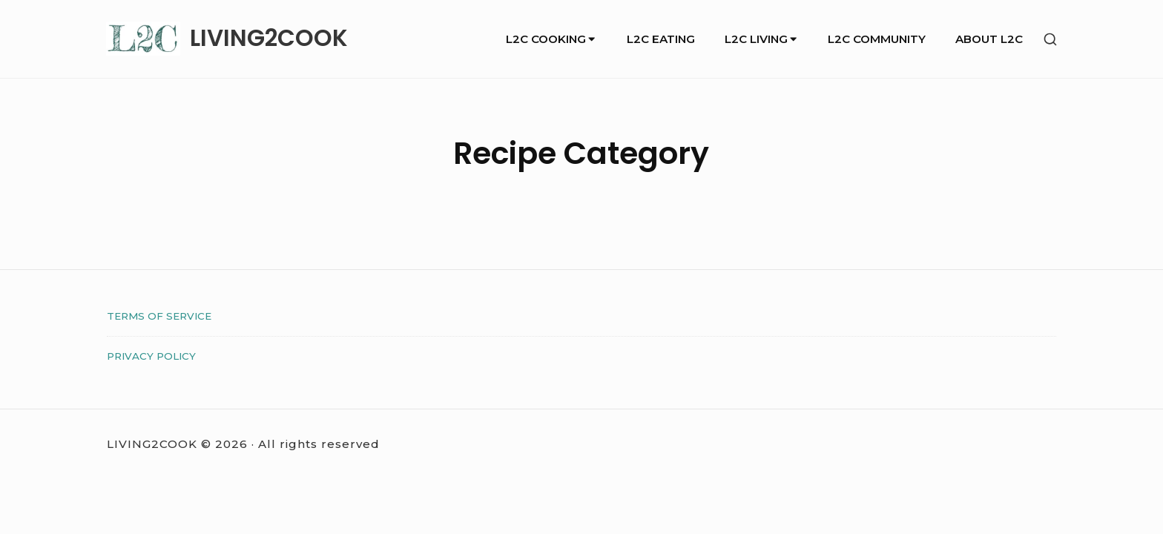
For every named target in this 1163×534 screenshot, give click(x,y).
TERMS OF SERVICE (159, 316)
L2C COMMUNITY (877, 39)
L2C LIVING (762, 39)
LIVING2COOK (269, 38)
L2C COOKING (551, 39)
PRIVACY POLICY (151, 356)
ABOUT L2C (989, 39)
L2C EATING (661, 39)
